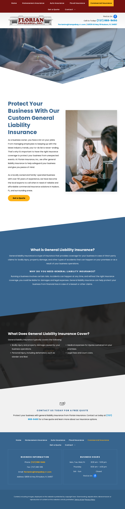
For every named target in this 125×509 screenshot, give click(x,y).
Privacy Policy (90, 500)
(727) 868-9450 (107, 20)
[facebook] (115, 16)
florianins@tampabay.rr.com (72, 24)
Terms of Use (79, 500)
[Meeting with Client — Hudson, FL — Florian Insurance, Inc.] (91, 151)
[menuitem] (15, 3)
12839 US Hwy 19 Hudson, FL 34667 (102, 24)
